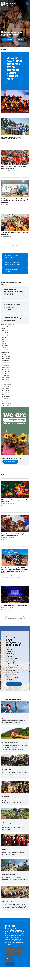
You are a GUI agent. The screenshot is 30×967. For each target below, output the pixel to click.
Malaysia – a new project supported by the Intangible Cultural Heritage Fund (14, 68)
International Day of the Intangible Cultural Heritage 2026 (13, 534)
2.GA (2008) (5, 345)
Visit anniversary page (10, 461)
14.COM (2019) (5, 369)
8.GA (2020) (5, 333)
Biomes (9, 954)
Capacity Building (7, 901)
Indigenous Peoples (8, 716)
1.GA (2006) (5, 349)
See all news (15, 245)
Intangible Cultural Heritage (9, 5)
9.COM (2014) (5, 380)
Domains (17, 954)
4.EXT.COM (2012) (6, 384)
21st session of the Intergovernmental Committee (14, 500)
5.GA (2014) (5, 339)
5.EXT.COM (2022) (6, 363)
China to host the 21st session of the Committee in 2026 (14, 167)
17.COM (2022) (5, 361)
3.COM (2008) (5, 394)
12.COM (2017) (5, 373)
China (13, 170)
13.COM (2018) (5, 371)
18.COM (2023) (6, 358)
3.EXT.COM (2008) (7, 396)
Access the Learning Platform (15, 270)
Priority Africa (6, 769)
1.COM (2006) (5, 405)
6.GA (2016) (5, 337)
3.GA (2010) (5, 343)
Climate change (7, 823)
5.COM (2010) (5, 390)
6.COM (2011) (5, 388)
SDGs (19, 949)
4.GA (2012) (5, 341)
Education (5, 849)
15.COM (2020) (6, 367)
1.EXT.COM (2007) (6, 403)
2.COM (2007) (5, 401)
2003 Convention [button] (7, 39)
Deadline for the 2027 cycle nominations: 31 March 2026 (11, 138)
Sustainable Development (10, 742)
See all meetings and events (15, 618)
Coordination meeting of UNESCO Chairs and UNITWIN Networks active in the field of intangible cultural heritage (14, 570)
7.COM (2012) (5, 386)
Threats (9, 959)
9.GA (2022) (5, 330)
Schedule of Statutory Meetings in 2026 (15, 256)
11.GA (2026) (5, 326)
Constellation (10, 949)
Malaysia (18, 83)
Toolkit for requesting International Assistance (15, 263)
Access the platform (14, 684)
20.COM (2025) (6, 354)
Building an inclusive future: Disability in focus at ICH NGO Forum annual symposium (14, 200)
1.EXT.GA (4, 347)
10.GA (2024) (5, 328)
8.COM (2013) (5, 382)
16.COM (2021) (5, 365)
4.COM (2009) (5, 392)
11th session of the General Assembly (14, 605)
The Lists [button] (20, 39)
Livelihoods (5, 796)
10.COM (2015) (5, 377)
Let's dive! (10, 963)
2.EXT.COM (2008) (7, 399)
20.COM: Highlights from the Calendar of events (14, 233)
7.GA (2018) (5, 335)
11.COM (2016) (5, 375)
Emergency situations (8, 874)
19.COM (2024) (6, 356)
